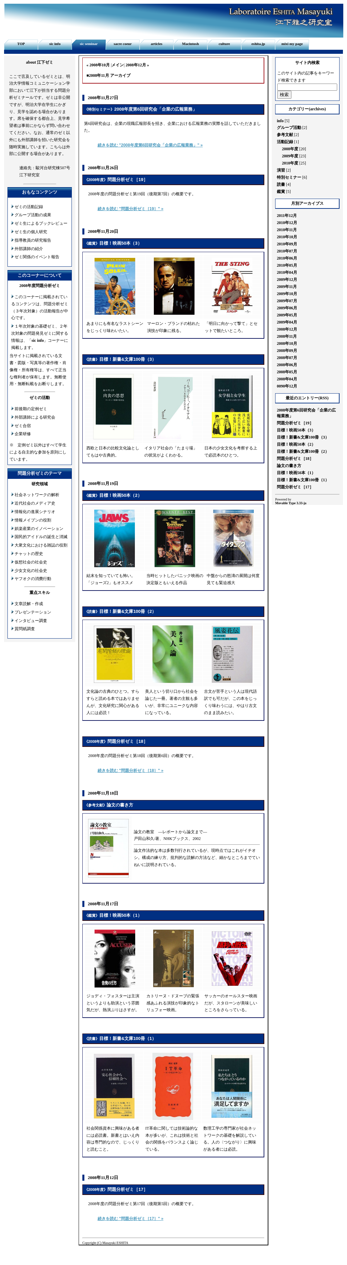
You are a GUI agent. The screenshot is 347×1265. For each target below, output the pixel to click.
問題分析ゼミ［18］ (127, 741)
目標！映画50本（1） (120, 915)
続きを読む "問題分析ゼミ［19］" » (130, 208)
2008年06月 (287, 364)
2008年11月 (287, 336)
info (280, 120)
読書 (92, 359)
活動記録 (285, 141)
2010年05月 (287, 265)
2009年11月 (287, 286)
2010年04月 (287, 272)
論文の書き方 (120, 804)
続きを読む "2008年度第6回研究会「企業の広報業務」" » (150, 145)
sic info (54, 44)
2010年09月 (287, 244)
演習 (281, 170)
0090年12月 (287, 386)
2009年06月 (287, 308)
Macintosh (190, 44)
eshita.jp (258, 44)
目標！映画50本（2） (120, 495)
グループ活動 (289, 127)
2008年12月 (287, 329)
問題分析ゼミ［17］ (127, 1189)
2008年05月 (287, 372)
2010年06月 (287, 258)
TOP (21, 44)
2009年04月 (287, 322)
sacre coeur (122, 44)
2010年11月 (287, 229)
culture (224, 44)
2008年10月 (287, 343)
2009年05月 (287, 315)
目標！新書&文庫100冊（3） (127, 359)
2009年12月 (287, 279)
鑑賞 (92, 243)
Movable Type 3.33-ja (290, 503)
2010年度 (290, 163)
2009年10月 (287, 293)
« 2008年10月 (98, 65)
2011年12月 (287, 215)
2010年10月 (287, 237)
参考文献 (95, 805)
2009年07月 (287, 300)
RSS (323, 398)
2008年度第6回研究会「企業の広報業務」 (155, 109)
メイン (117, 65)
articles (156, 44)
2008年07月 (287, 357)
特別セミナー (99, 109)
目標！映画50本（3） (120, 243)
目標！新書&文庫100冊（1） (127, 1038)
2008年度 (96, 180)
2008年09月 (287, 350)
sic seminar (89, 44)
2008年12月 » (137, 65)
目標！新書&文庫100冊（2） (127, 611)
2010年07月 (287, 251)
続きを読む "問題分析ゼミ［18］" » (130, 770)
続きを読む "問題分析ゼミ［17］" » (130, 1218)
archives (317, 109)
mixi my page (292, 44)
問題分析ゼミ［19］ (127, 179)
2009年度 (290, 156)
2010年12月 (287, 222)
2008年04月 (287, 379)
